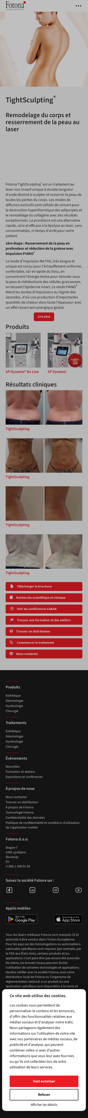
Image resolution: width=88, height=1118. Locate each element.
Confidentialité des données (25, 817)
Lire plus (44, 316)
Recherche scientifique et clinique (37, 597)
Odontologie (14, 700)
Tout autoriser (44, 1081)
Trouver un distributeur (30, 631)
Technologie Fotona (20, 812)
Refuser (44, 1094)
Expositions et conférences (24, 777)
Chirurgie (12, 711)
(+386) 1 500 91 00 (18, 866)
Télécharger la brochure (31, 586)
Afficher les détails (44, 1104)
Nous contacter (24, 654)
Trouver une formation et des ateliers (40, 620)
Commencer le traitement (32, 642)
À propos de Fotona (19, 807)
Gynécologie (14, 706)
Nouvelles (13, 766)
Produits (13, 687)
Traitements (16, 723)
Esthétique (13, 695)
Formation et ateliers (20, 771)
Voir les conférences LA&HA (33, 609)
